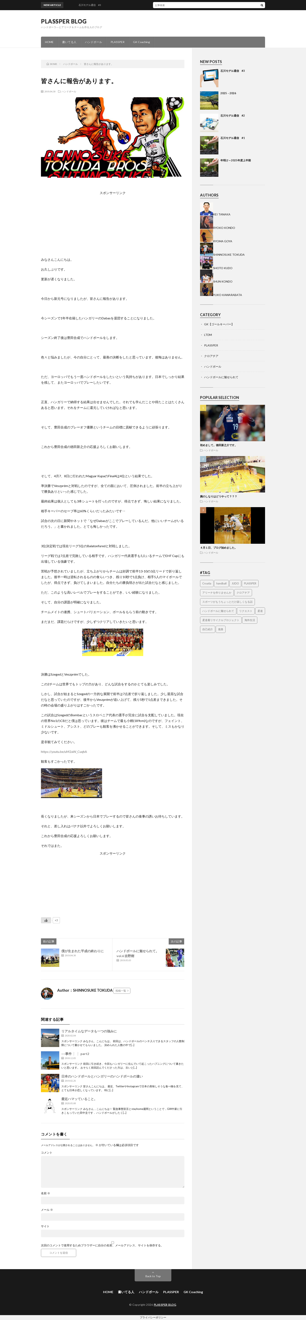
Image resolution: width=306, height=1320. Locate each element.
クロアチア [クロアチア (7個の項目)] (243, 592)
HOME (49, 42)
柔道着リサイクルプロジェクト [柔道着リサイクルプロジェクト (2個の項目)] (220, 620)
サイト (45, 1226)
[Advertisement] (163, 224)
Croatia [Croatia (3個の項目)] (206, 583)
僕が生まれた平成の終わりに (82, 951)
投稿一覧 (121, 990)
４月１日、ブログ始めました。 (218, 547)
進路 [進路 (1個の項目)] (220, 629)
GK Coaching (141, 42)
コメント (46, 1152)
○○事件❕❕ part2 (75, 1054)
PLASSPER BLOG (64, 21)
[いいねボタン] (46, 920)
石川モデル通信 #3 (232, 70)
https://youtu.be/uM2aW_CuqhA (64, 751)
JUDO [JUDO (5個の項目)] (235, 583)
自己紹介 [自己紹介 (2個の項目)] (207, 629)
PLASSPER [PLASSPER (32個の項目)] (250, 583)
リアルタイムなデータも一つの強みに (89, 1031)
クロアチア (211, 356)
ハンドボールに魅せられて (221, 377)
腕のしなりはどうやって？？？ (218, 496)
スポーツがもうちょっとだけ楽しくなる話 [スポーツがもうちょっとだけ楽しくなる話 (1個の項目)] (227, 601)
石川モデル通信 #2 (232, 115)
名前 (45, 1193)
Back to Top (153, 1276)
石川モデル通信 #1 (232, 138)
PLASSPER (117, 42)
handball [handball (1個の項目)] (221, 583)
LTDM (208, 334)
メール (47, 1209)
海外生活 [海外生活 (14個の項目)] (249, 620)
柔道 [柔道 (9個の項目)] (260, 611)
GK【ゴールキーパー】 (219, 324)
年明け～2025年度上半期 (235, 160)
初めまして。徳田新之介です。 (218, 445)
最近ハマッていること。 (79, 1099)
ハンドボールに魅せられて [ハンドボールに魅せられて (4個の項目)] (218, 611)
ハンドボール (93, 42)
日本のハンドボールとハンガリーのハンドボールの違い (102, 1076)
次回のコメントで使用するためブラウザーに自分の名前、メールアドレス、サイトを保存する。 (102, 1245)
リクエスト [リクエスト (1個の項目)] (245, 611)
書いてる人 (69, 42)
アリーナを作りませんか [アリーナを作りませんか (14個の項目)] (216, 592)
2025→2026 (228, 93)
